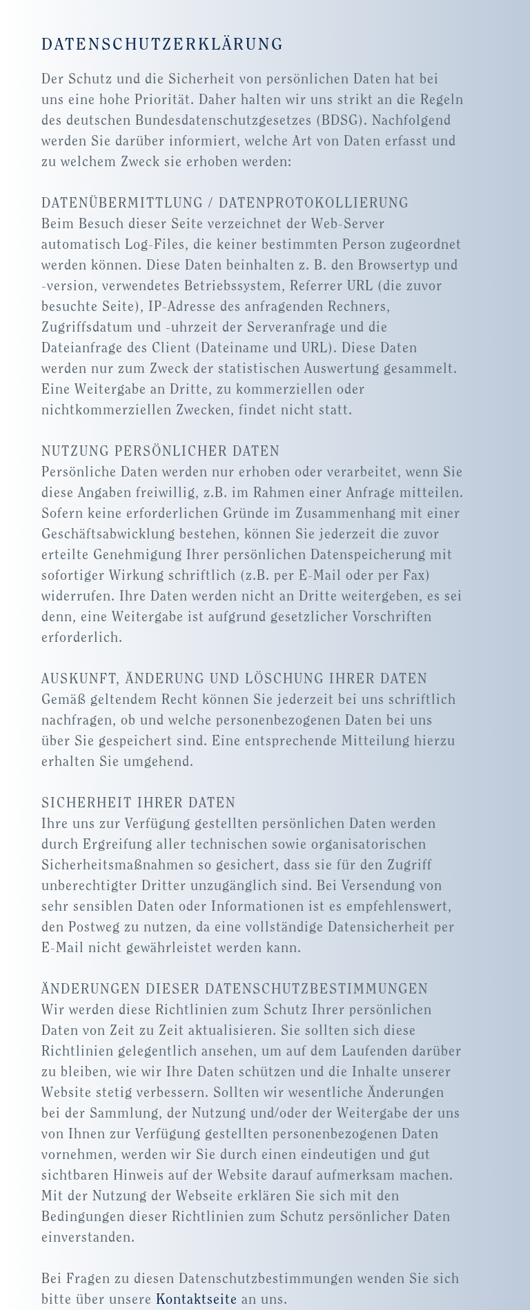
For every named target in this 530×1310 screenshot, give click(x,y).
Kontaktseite (196, 1300)
